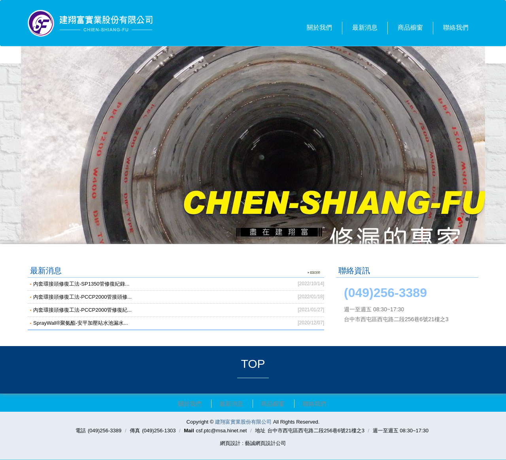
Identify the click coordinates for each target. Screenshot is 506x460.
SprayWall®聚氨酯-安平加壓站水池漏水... (178, 323)
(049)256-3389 (104, 430)
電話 (81, 430)
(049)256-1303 (159, 430)
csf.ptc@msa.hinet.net (221, 430)
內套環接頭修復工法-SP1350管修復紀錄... (178, 283)
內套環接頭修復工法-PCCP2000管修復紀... (178, 310)
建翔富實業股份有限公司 (90, 23)
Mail (189, 430)
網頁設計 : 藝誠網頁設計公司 (253, 443)
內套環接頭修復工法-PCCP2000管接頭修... (178, 297)
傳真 (135, 430)
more (314, 272)
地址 (260, 430)
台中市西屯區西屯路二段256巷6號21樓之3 (315, 430)
